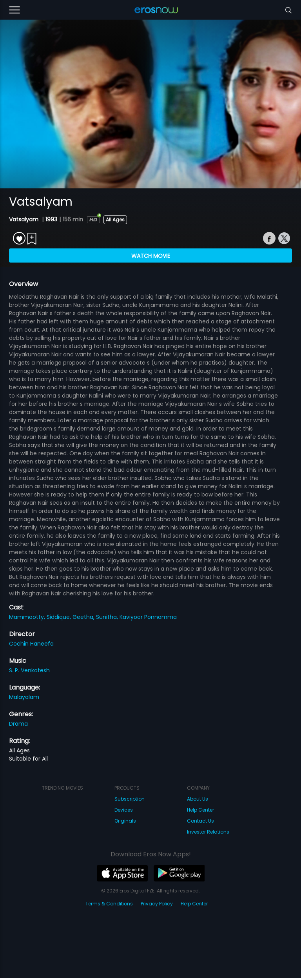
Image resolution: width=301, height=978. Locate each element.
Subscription (129, 799)
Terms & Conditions (109, 903)
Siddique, (60, 617)
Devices (123, 809)
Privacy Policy (157, 903)
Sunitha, (108, 617)
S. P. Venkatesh (29, 670)
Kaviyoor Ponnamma (148, 617)
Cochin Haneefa (31, 644)
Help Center (200, 809)
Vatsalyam (24, 219)
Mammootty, (28, 617)
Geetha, (84, 617)
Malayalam (24, 697)
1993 (51, 219)
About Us (197, 799)
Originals (125, 820)
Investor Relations (208, 831)
